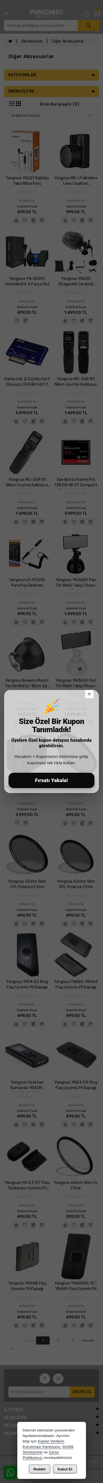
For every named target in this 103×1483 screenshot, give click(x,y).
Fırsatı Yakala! (51, 780)
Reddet (40, 1469)
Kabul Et (65, 1469)
